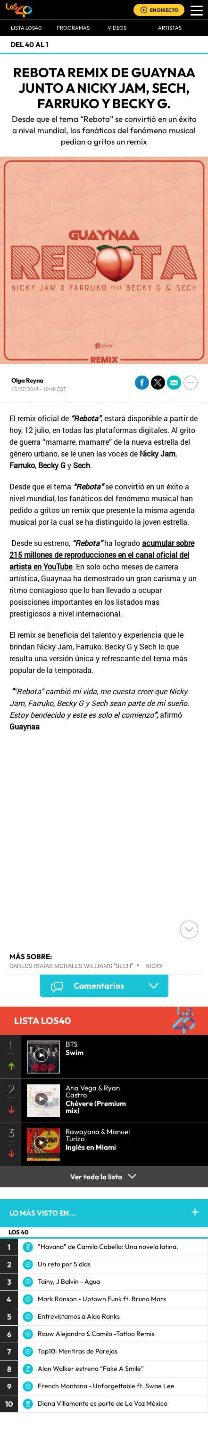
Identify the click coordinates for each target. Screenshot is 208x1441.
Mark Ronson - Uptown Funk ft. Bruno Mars (102, 1299)
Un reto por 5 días (64, 1264)
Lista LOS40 (26, 27)
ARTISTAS (170, 27)
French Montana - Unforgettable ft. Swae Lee (106, 1386)
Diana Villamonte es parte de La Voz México (102, 1403)
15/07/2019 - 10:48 (38, 388)
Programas (73, 27)
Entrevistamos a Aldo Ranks (79, 1316)
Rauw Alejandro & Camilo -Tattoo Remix (96, 1333)
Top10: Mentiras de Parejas (77, 1351)
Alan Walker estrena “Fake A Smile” (91, 1368)
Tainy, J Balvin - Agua (69, 1281)
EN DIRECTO (164, 10)
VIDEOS (117, 27)
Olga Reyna (27, 380)
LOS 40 (18, 1232)
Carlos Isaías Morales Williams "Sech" (71, 965)
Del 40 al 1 (29, 44)
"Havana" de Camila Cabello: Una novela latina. (108, 1246)
